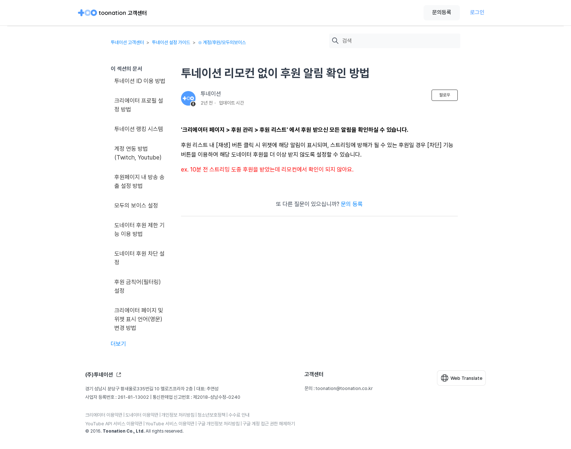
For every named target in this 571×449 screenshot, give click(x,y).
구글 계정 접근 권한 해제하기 (269, 423)
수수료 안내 (238, 415)
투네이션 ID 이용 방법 (139, 81)
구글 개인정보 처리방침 (218, 423)
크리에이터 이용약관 (103, 415)
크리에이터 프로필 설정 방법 (138, 105)
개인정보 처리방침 (177, 415)
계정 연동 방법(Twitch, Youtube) (138, 153)
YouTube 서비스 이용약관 (169, 423)
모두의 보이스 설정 (136, 205)
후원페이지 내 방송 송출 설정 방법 (139, 181)
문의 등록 (352, 204)
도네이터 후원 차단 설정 (139, 258)
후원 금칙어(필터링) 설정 (137, 286)
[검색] (399, 41)
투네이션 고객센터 (127, 42)
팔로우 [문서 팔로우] (444, 95)
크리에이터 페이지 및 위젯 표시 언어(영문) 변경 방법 (138, 319)
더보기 (118, 343)
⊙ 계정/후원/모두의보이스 (222, 42)
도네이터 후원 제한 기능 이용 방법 (139, 229)
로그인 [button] (477, 12)
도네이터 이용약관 (141, 415)
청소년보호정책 (211, 415)
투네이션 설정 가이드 (171, 42)
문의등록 (441, 12)
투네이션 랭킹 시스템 (138, 129)
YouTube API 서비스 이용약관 (113, 423)
